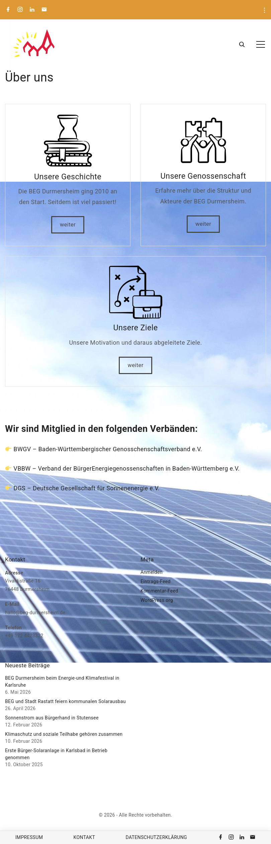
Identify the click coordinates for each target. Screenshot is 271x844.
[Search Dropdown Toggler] (241, 45)
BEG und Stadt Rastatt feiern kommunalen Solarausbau (65, 701)
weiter (68, 224)
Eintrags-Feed (156, 581)
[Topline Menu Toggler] (264, 10)
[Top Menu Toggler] (260, 44)
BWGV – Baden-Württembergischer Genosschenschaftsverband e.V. (107, 449)
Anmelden (152, 572)
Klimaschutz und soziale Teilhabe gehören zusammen (63, 734)
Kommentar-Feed (159, 591)
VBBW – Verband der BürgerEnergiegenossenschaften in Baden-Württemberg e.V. (126, 468)
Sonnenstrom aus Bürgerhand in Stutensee (52, 717)
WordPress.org (157, 600)
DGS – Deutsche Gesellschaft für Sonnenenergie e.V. (86, 488)
